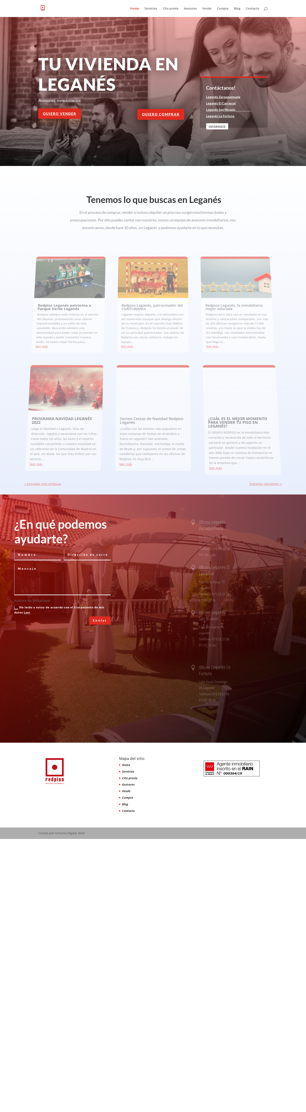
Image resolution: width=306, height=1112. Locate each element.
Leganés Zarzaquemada (223, 97)
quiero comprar (161, 114)
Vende (206, 8)
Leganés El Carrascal (221, 103)
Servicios (150, 8)
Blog (237, 8)
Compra (222, 8)
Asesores (190, 8)
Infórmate (218, 126)
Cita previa (170, 8)
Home (134, 8)
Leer (27, 885)
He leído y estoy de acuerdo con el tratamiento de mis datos (59, 882)
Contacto (252, 8)
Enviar (100, 893)
